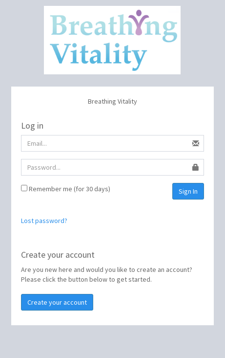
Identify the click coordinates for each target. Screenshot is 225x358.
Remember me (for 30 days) (65, 188)
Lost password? (44, 220)
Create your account (57, 302)
